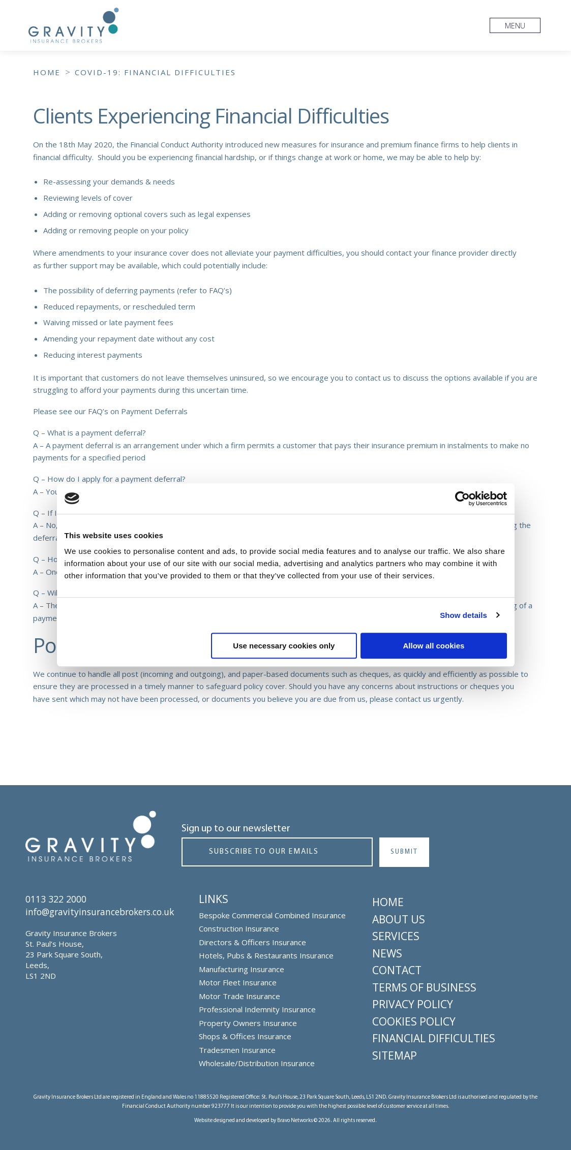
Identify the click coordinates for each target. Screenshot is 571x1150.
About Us (398, 918)
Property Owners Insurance (248, 1022)
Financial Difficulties (433, 1038)
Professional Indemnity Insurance (257, 1008)
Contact (397, 969)
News (387, 952)
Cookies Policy (414, 1020)
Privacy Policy (412, 1004)
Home (388, 901)
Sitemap (394, 1054)
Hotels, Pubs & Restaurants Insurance (266, 954)
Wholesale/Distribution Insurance (257, 1062)
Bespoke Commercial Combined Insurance (272, 914)
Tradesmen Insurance (237, 1049)
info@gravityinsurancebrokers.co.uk (104, 911)
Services (395, 935)
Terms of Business (424, 986)
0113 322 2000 (55, 898)
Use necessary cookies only (284, 645)
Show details (463, 615)
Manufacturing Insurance (241, 968)
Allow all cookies (434, 645)
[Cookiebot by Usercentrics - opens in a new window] (462, 498)
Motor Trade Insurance (239, 995)
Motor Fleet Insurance (238, 981)
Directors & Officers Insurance (252, 941)
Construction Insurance (239, 927)
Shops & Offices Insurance (245, 1035)
